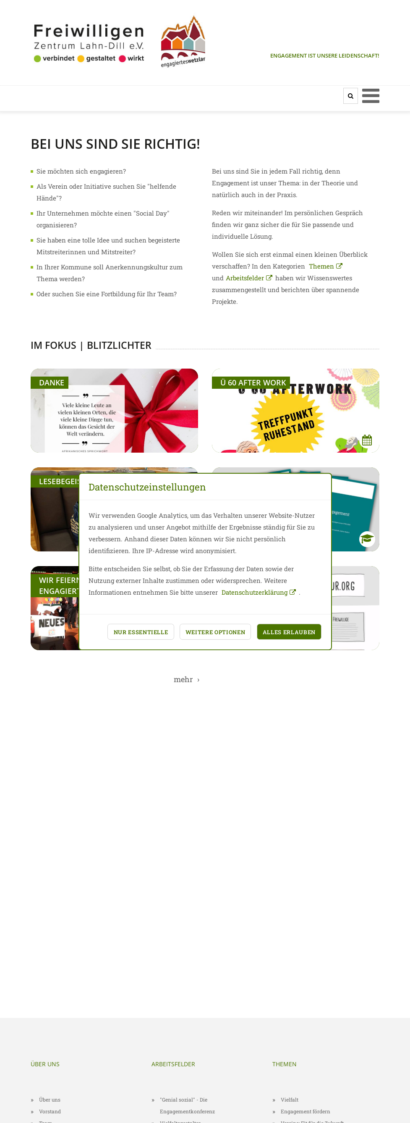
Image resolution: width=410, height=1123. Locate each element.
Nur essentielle (141, 632)
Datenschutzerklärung (254, 592)
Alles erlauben (289, 632)
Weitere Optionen (215, 632)
